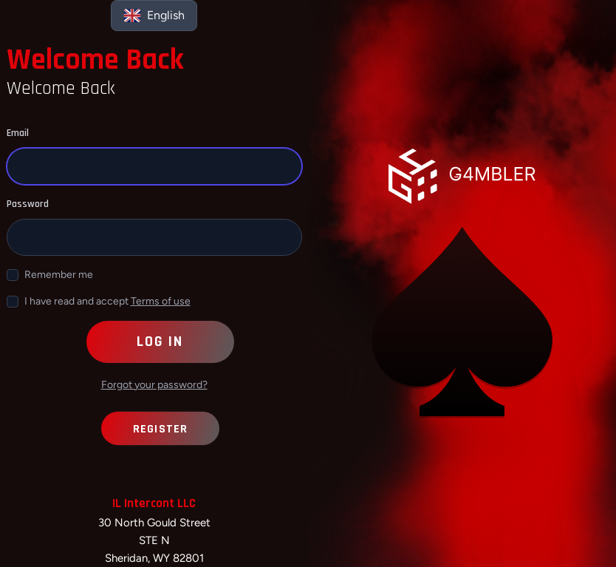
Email (18, 133)
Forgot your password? (154, 384)
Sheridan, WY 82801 (154, 558)
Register (159, 428)
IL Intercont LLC (154, 503)
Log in (160, 341)
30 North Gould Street (154, 522)
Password (28, 204)
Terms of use (161, 301)
